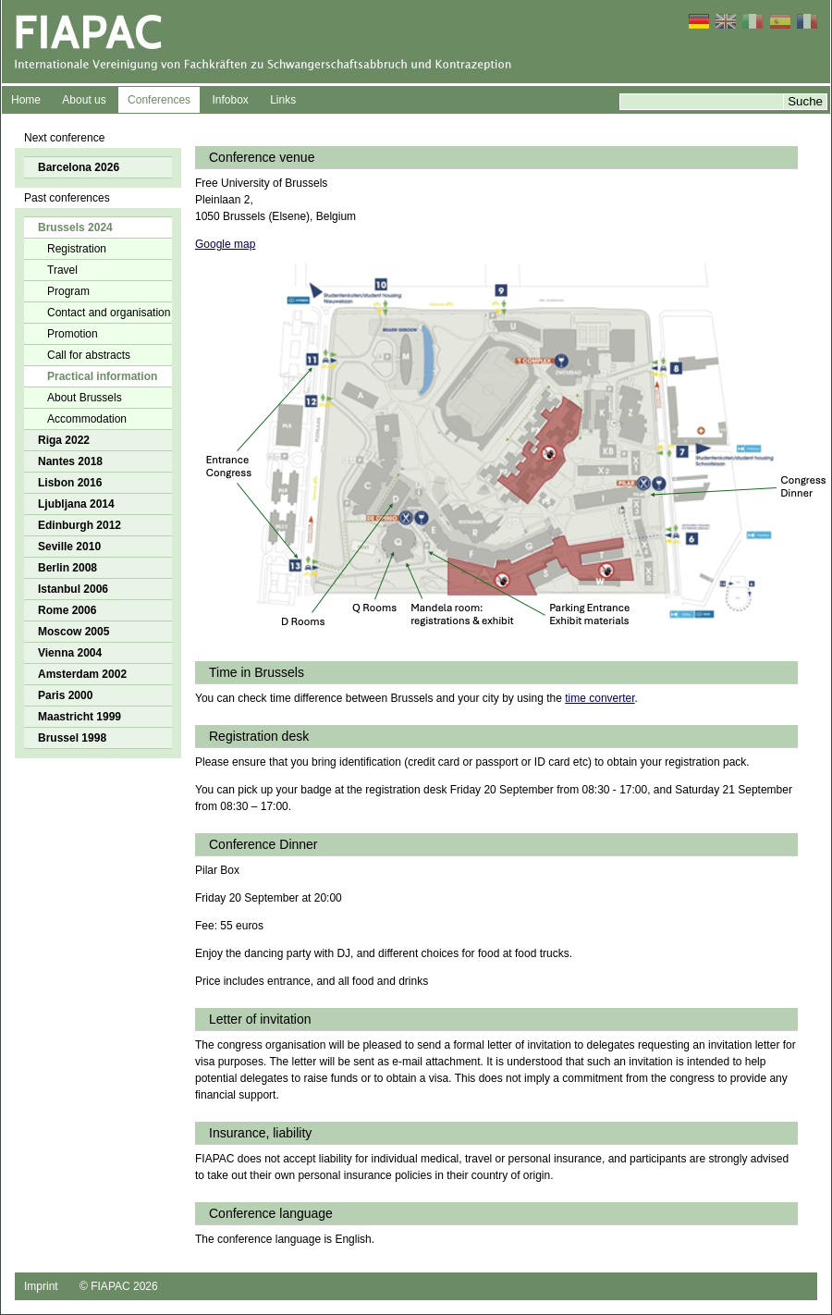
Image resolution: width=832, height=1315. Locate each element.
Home (26, 99)
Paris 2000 (65, 695)
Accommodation (87, 418)
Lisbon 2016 (70, 482)
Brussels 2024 (75, 227)
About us (83, 99)
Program (68, 291)
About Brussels (84, 397)
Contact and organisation (108, 312)
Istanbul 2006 (73, 589)
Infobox (230, 99)
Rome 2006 (67, 610)
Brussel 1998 (72, 737)
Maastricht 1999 (79, 716)
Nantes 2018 (70, 461)
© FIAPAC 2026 (119, 1286)
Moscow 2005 (73, 631)
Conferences (159, 99)
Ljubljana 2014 (76, 504)
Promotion (72, 333)
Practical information (102, 376)
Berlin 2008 (67, 567)
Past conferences (67, 197)
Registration (76, 248)
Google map (225, 244)
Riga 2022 (64, 440)
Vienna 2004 (70, 652)
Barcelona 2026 (78, 167)
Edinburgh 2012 (79, 525)
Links (283, 99)
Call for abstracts (88, 355)
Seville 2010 (69, 546)
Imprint (41, 1286)
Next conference (64, 137)
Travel (62, 270)
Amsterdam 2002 (82, 674)
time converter (599, 698)
